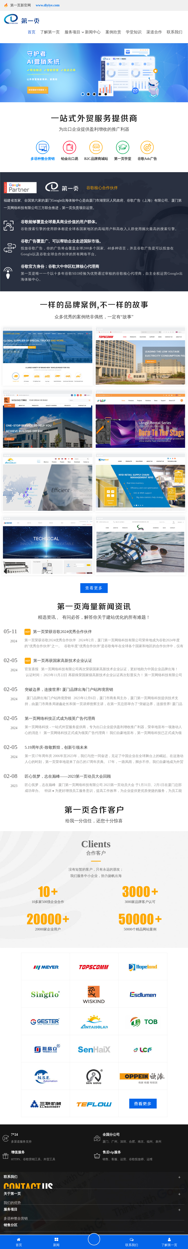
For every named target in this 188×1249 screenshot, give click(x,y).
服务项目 (72, 32)
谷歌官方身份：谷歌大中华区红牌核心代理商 (60, 266)
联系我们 (174, 32)
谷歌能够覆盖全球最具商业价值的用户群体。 (60, 222)
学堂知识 (133, 32)
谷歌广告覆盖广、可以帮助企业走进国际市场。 (62, 241)
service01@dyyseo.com (27, 1221)
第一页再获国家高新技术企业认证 (62, 660)
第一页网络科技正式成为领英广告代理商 (60, 718)
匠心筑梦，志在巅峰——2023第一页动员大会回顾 (68, 776)
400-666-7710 (115, 1209)
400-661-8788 (84, 1209)
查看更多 (94, 588)
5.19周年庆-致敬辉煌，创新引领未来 (56, 747)
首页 (31, 32)
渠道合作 (154, 32)
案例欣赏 (113, 32)
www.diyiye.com (47, 5)
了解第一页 (50, 32)
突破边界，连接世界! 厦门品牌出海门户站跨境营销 (69, 689)
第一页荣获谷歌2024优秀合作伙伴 (62, 632)
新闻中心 (93, 32)
